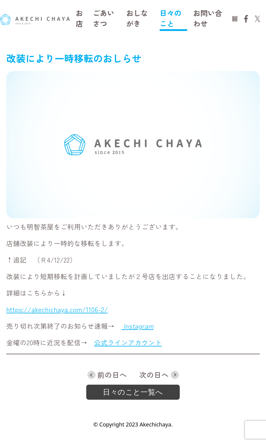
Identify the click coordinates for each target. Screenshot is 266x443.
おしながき (137, 18)
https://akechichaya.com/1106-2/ (57, 309)
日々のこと (170, 18)
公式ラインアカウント (128, 342)
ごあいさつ (103, 18)
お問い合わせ (207, 18)
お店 (79, 18)
